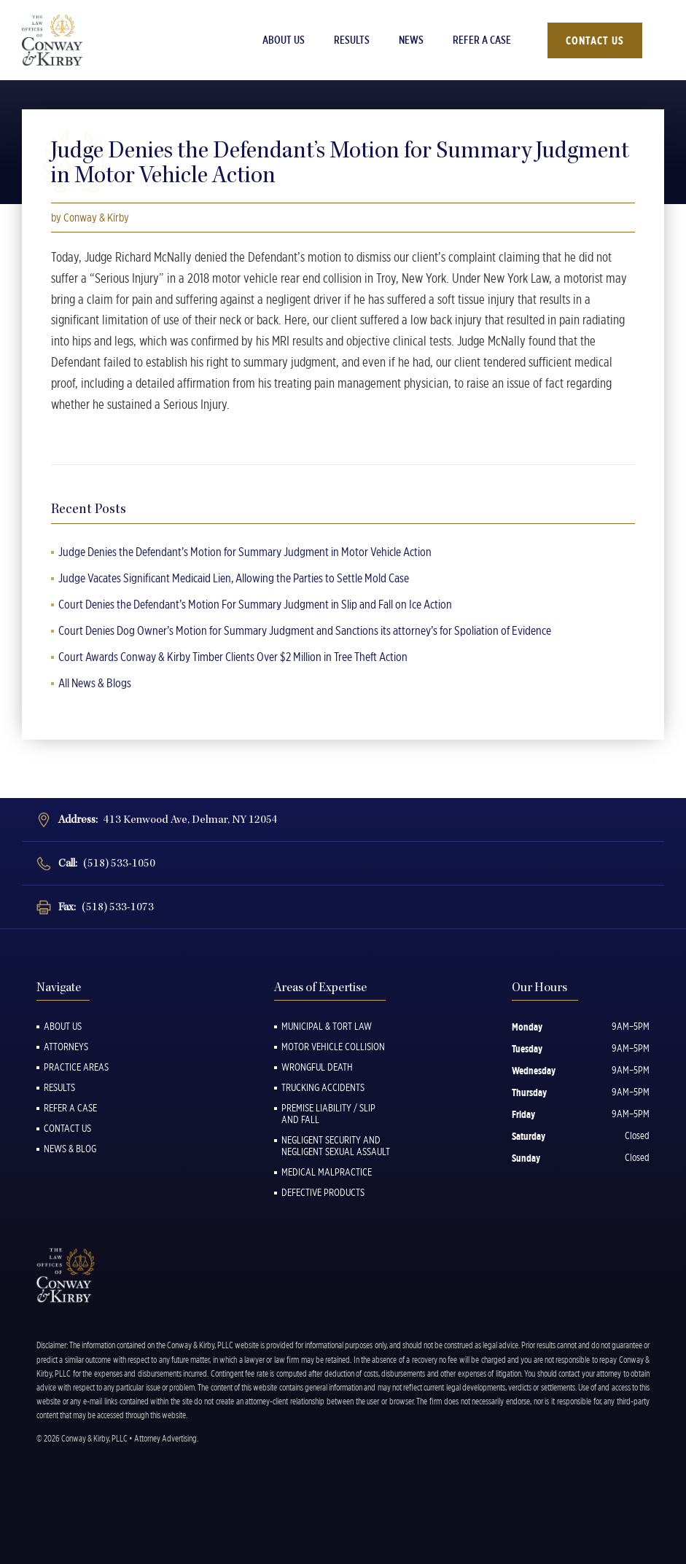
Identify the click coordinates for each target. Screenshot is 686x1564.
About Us (283, 40)
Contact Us (595, 40)
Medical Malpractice (326, 1172)
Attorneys (66, 1046)
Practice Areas (76, 1067)
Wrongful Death (317, 1067)
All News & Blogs (94, 683)
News (411, 40)
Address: (168, 819)
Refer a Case (482, 40)
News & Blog (70, 1148)
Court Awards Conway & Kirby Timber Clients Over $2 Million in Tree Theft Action (233, 656)
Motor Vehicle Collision (333, 1046)
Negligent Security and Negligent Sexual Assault (335, 1145)
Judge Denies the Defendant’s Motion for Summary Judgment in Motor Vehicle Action (245, 551)
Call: (106, 863)
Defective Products (323, 1192)
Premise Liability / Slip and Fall (328, 1113)
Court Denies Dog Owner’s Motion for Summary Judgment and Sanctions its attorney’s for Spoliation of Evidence (304, 630)
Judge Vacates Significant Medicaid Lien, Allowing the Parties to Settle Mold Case (233, 578)
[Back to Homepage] (76, 40)
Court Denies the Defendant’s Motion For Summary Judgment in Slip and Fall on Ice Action (255, 604)
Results (352, 40)
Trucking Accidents (323, 1087)
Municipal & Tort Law (326, 1026)
